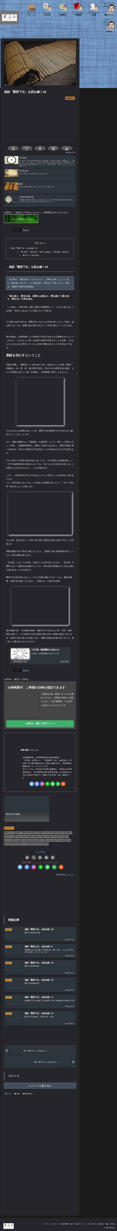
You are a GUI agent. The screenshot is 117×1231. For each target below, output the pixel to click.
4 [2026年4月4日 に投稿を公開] (107, 548)
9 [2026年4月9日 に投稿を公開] (98, 552)
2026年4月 (91, 588)
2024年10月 (91, 719)
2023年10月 (91, 806)
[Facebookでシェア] (26, 153)
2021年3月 (91, 1031)
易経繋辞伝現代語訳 (97, 509)
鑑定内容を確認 (93, 353)
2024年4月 (91, 762)
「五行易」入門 (93, 229)
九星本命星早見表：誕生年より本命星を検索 (99, 398)
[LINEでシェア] (40, 153)
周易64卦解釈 (92, 302)
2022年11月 (91, 886)
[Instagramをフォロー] (42, 789)
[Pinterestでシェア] (53, 153)
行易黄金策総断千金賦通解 (55, 845)
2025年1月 (91, 697)
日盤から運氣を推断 (22, 842)
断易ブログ (9, 842)
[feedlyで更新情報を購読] (58, 789)
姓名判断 (28, 838)
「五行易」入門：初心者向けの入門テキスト (99, 438)
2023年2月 (91, 864)
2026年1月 (91, 610)
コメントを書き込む (40, 1091)
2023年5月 (91, 842)
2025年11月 (91, 624)
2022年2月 (91, 951)
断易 (69, 838)
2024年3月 (91, 770)
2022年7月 (91, 915)
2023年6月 (91, 835)
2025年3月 (91, 683)
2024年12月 (91, 704)
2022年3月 (91, 944)
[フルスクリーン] (111, 67)
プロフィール (92, 363)
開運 (45, 849)
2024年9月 (91, 726)
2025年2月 (91, 690)
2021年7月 (91, 1002)
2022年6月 (91, 922)
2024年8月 (91, 733)
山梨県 (36, 838)
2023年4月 (91, 850)
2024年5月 (91, 755)
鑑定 (31, 849)
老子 (41, 845)
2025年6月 (91, 661)
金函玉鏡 (23, 849)
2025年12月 (91, 617)
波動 (60, 842)
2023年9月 (91, 813)
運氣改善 (14, 849)
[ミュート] (108, 67)
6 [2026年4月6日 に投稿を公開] (85, 552)
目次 (37, 248)
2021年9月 (91, 988)
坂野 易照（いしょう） (30, 755)
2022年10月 (91, 893)
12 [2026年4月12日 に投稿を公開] (112, 552)
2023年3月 (91, 857)
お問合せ (90, 531)
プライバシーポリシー (96, 280)
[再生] (86, 67)
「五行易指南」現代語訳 (97, 237)
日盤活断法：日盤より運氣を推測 (99, 387)
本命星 (46, 842)
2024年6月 (91, 748)
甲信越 (17, 845)
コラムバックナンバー (96, 266)
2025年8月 (91, 646)
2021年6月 (91, 1009)
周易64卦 (92, 494)
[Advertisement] (40, 901)
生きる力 (8, 845)
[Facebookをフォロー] (37, 789)
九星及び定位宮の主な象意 (99, 420)
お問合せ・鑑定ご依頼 (106, 1224)
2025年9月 (91, 639)
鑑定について (92, 523)
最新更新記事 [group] (94, 77)
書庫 (88, 339)
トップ (89, 273)
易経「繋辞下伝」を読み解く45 (24, 254)
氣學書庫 (91, 377)
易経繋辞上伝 (36, 842)
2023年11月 (91, 799)
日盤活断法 (91, 324)
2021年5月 (91, 1017)
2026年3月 (91, 595)
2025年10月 (91, 632)
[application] (98, 60)
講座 (7, 849)
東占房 (54, 842)
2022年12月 (91, 879)
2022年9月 (91, 900)
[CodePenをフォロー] (52, 789)
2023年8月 (91, 820)
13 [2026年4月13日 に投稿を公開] (85, 556)
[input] (98, 174)
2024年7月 (91, 741)
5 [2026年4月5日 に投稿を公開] (112, 548)
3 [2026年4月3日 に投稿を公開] (103, 548)
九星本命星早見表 (94, 288)
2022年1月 (91, 959)
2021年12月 (91, 966)
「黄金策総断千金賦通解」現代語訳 (98, 257)
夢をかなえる (10, 838)
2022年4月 (91, 937)
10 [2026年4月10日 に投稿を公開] (103, 552)
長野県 (38, 849)
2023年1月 (91, 871)
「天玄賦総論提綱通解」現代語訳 (98, 246)
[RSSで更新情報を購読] (63, 789)
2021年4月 (91, 1024)
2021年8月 (91, 995)
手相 (63, 838)
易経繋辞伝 (9, 833)
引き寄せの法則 (46, 838)
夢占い (19, 838)
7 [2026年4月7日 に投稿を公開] (89, 552)
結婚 (35, 845)
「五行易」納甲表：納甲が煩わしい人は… (99, 449)
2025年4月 (91, 675)
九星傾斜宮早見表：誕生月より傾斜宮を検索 (99, 409)
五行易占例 (91, 295)
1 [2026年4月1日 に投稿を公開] (94, 548)
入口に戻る (92, 1224)
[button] (53, 863)
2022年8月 (91, 908)
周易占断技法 (94, 502)
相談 (24, 845)
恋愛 (56, 838)
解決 (68, 845)
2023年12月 (91, 791)
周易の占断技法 (93, 310)
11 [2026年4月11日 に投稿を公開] (108, 552)
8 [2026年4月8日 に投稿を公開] (94, 552)
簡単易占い (91, 346)
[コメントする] (66, 153)
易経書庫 (93, 429)
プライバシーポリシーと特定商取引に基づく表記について (64, 1224)
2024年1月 (91, 784)
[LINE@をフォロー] (47, 789)
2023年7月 (91, 828)
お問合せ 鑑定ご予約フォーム (40, 729)
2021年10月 (91, 980)
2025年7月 (91, 653)
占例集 (89, 516)
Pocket (25, 235)
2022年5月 (91, 929)
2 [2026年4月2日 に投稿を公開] (98, 548)
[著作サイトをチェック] (31, 789)
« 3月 (85, 570)
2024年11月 (91, 712)
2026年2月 (91, 603)
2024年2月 (91, 777)
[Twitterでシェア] (13, 153)
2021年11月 (91, 973)
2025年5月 (91, 668)
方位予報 (90, 317)
